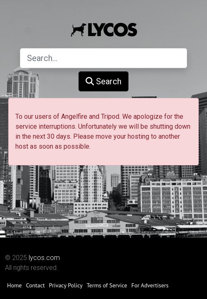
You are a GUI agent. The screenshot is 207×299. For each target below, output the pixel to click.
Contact (35, 285)
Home (14, 285)
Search (103, 81)
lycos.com (44, 258)
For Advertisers (150, 285)
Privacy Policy (66, 285)
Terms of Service (107, 285)
